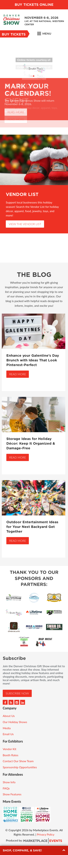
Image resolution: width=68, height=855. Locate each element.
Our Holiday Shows (15, 722)
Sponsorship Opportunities (20, 767)
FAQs (6, 788)
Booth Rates (10, 755)
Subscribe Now (17, 693)
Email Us (8, 734)
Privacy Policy (45, 834)
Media (7, 728)
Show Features (12, 794)
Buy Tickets (14, 34)
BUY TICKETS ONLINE (34, 4)
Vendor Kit (9, 749)
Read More (15, 112)
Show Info (9, 782)
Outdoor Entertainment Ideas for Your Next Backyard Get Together (32, 526)
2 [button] (33, 76)
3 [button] (36, 76)
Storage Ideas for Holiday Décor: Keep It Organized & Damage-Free (30, 443)
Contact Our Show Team (18, 761)
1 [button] (31, 76)
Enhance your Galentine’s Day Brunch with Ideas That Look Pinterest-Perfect (32, 360)
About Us (9, 715)
